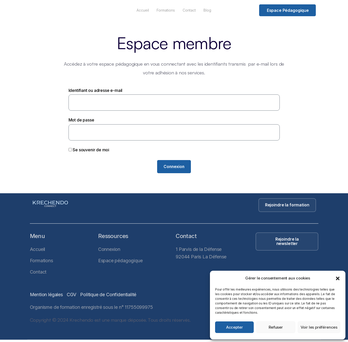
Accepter (234, 327)
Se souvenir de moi (89, 149)
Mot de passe (81, 119)
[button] (337, 278)
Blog (207, 10)
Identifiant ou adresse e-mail (96, 90)
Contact (189, 10)
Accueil (143, 10)
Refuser (276, 327)
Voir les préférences (319, 327)
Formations (166, 10)
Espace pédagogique (288, 10)
